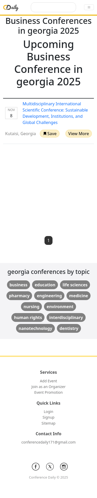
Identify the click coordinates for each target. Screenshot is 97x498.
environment (60, 306)
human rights (28, 317)
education (45, 285)
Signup (49, 417)
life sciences (75, 285)
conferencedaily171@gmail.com (48, 442)
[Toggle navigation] (89, 7)
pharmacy (19, 296)
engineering (49, 296)
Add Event (48, 380)
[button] (49, 133)
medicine (78, 296)
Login (48, 411)
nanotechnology (35, 328)
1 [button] (48, 240)
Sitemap (49, 423)
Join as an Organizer (48, 386)
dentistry (68, 328)
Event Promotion (48, 392)
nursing (31, 306)
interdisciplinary (66, 317)
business (18, 285)
